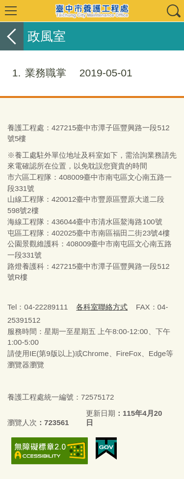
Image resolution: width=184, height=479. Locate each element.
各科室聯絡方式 (102, 307)
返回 (12, 36)
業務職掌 (66, 73)
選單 (11, 11)
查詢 (173, 11)
